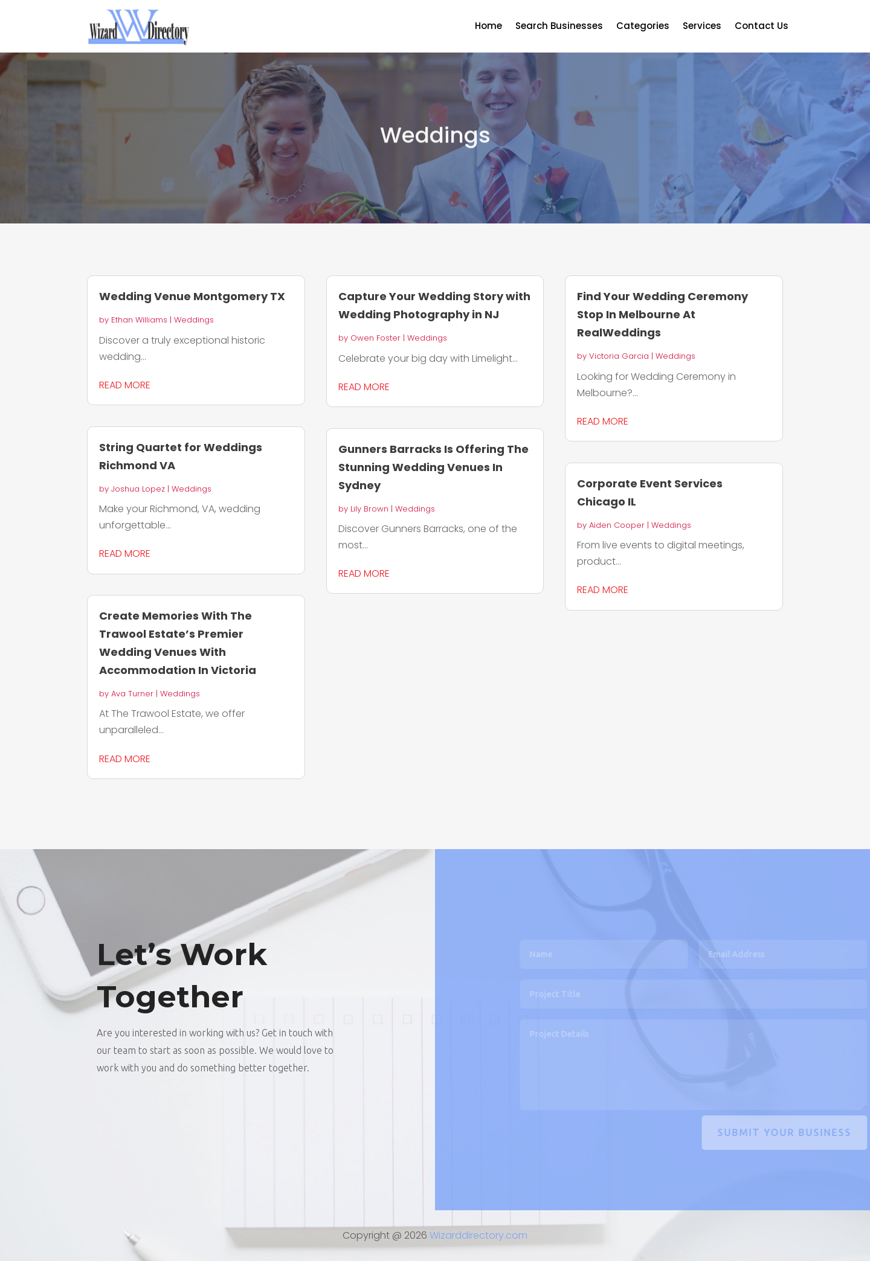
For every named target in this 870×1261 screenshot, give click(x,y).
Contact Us (761, 27)
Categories (642, 27)
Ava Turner (132, 693)
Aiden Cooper (617, 525)
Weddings (194, 320)
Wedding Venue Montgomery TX (192, 296)
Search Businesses (559, 27)
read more (124, 385)
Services (702, 27)
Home (488, 27)
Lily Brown (369, 509)
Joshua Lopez (138, 489)
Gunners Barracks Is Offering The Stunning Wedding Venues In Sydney (433, 467)
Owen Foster (375, 338)
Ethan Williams (139, 320)
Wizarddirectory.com (478, 1235)
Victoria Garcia (619, 356)
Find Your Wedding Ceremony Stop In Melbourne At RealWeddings (662, 314)
